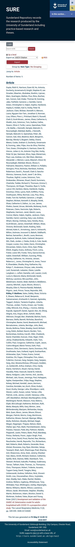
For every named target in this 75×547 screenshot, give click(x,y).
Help (63, 75)
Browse (63, 41)
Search (63, 48)
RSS (44, 57)
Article (17, 71)
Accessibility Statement (37, 542)
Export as (10, 57)
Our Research (63, 27)
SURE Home (63, 21)
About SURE (63, 34)
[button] (17, 62)
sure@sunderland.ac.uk (40, 530)
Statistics (63, 61)
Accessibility (63, 82)
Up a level (11, 55)
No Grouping (36, 67)
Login (9, 44)
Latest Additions (63, 55)
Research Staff (63, 68)
